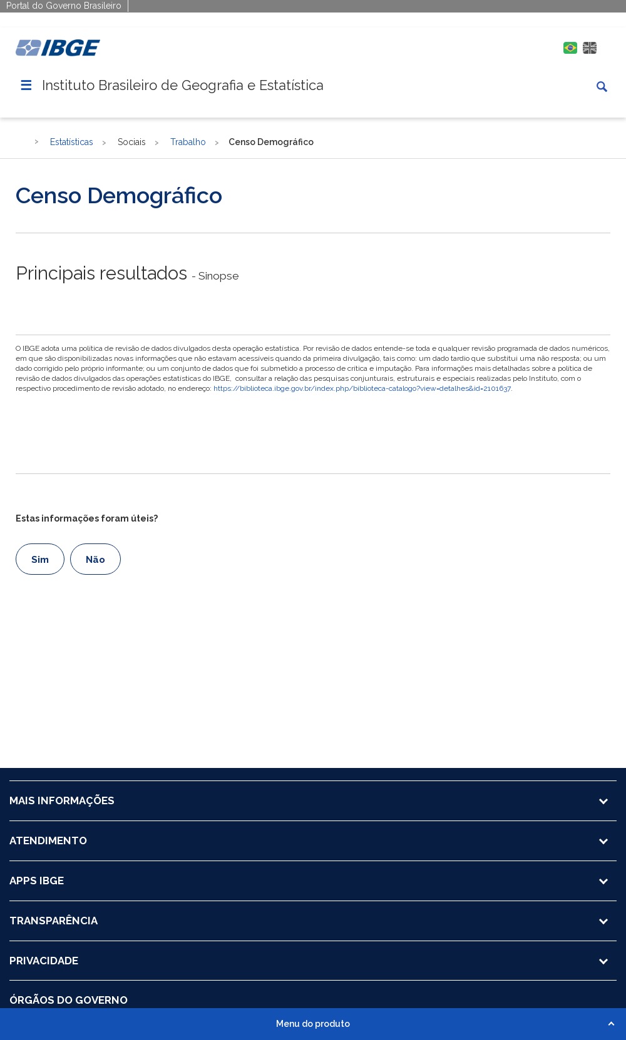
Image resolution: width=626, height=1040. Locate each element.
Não (95, 559)
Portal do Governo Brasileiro (63, 6)
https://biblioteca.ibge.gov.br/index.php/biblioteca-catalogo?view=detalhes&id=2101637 (362, 388)
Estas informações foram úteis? (87, 518)
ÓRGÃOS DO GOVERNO (68, 1000)
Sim (40, 559)
